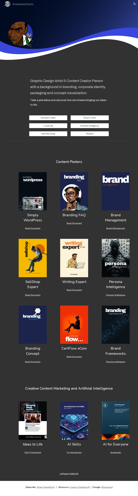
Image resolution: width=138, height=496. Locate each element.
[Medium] (90, 133)
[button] (134, 4)
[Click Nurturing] (48, 133)
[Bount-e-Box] (90, 118)
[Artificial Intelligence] (90, 125)
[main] (69, 92)
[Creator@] (48, 125)
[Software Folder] (48, 118)
